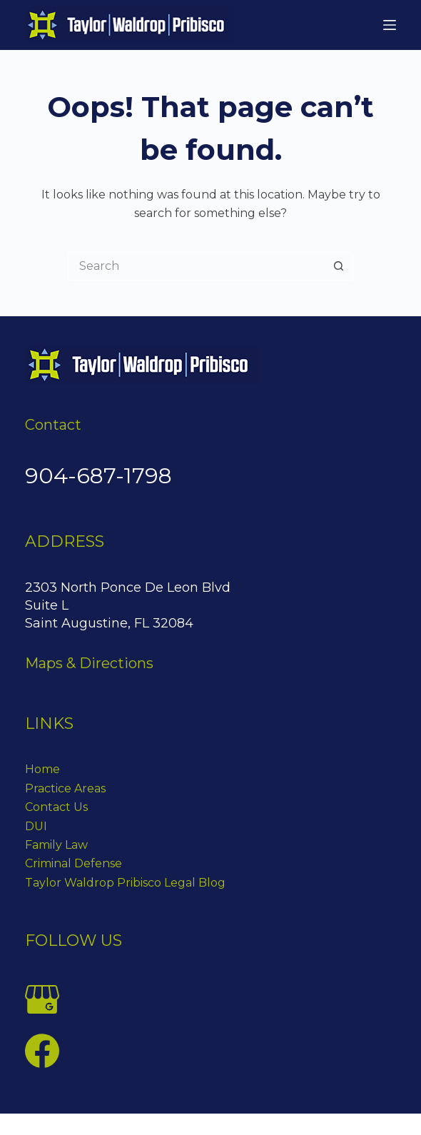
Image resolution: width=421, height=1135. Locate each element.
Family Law (56, 845)
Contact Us (56, 807)
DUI (36, 826)
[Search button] (339, 266)
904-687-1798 (98, 476)
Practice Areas (65, 788)
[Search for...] (196, 266)
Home (42, 769)
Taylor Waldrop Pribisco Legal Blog (125, 882)
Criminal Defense (73, 863)
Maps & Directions (89, 663)
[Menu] (389, 25)
